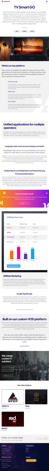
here (21, 440)
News (27, 451)
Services (3, 453)
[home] (6, 1)
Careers (27, 450)
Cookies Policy (5, 467)
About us (28, 448)
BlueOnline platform (6, 450)
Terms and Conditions (6, 465)
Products (3, 451)
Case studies (4, 448)
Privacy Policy (5, 463)
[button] (47, 1)
